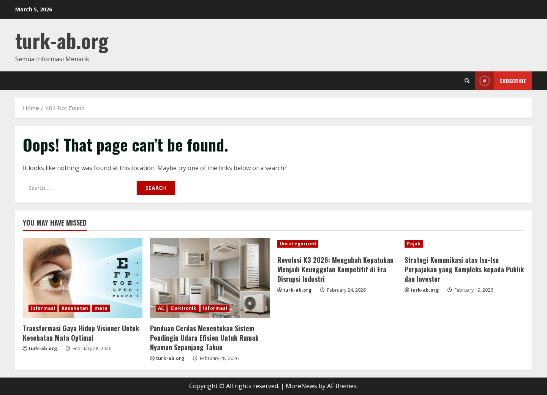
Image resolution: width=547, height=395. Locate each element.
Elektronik (183, 308)
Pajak (414, 243)
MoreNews (301, 386)
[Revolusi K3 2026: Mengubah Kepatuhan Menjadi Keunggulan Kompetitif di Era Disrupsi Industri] (337, 244)
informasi (43, 308)
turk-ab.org (61, 40)
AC (161, 308)
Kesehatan (75, 308)
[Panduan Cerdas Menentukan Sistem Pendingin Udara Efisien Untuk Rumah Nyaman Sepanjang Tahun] (210, 278)
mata (101, 308)
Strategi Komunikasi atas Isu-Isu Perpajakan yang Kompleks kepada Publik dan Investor (464, 269)
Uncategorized (298, 243)
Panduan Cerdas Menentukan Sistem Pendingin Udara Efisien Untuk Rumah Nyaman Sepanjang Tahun (204, 337)
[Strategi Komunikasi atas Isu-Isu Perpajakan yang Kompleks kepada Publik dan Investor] (464, 244)
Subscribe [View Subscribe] (500, 80)
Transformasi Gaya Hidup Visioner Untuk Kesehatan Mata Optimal (81, 333)
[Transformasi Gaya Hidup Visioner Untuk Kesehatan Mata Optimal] (82, 278)
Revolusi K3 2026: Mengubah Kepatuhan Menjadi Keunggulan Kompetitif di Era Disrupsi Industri (335, 269)
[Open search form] (467, 80)
